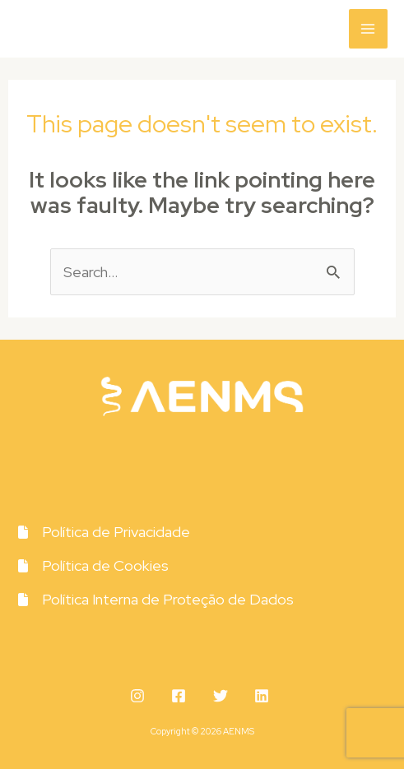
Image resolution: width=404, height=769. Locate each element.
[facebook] (181, 695)
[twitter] (223, 695)
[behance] (264, 695)
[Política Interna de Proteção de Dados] (155, 599)
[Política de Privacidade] (103, 531)
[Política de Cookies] (92, 565)
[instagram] (139, 695)
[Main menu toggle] (368, 28)
